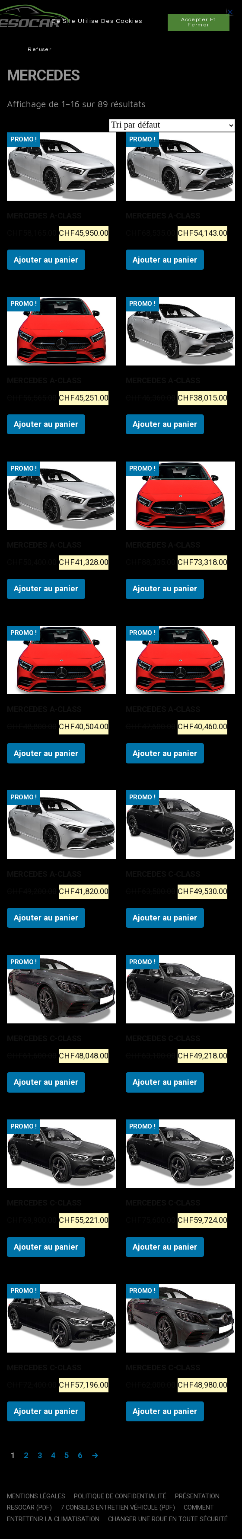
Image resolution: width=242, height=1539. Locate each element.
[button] (230, 12)
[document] (121, 769)
